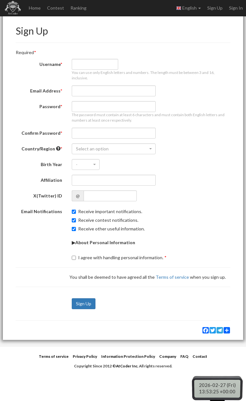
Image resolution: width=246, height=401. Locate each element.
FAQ (184, 356)
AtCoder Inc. (127, 366)
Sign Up (215, 8)
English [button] (188, 8)
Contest (55, 8)
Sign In (236, 8)
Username (50, 64)
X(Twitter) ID (47, 195)
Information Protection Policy (128, 356)
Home (35, 8)
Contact (200, 356)
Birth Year (51, 164)
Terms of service (172, 277)
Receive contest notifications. (105, 220)
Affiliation (51, 180)
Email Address (45, 90)
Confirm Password (41, 133)
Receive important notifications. (107, 211)
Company (167, 356)
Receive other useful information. (108, 228)
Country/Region (41, 148)
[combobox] (114, 148)
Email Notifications (41, 211)
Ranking (78, 8)
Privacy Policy (85, 356)
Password (50, 106)
